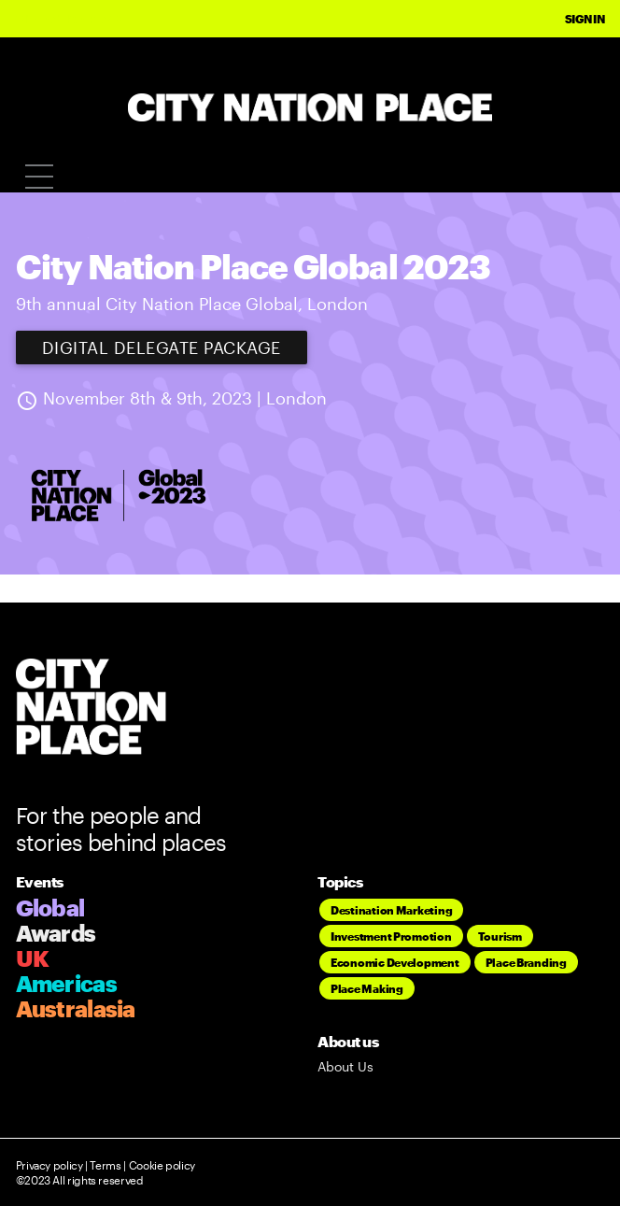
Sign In (585, 18)
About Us (345, 1066)
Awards (56, 932)
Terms (105, 1164)
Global (50, 907)
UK (32, 958)
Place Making (367, 988)
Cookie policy (160, 1164)
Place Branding (526, 962)
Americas (66, 983)
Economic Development (395, 962)
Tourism (500, 936)
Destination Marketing (391, 909)
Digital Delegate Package (161, 347)
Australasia (75, 1008)
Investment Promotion (391, 936)
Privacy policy (49, 1164)
